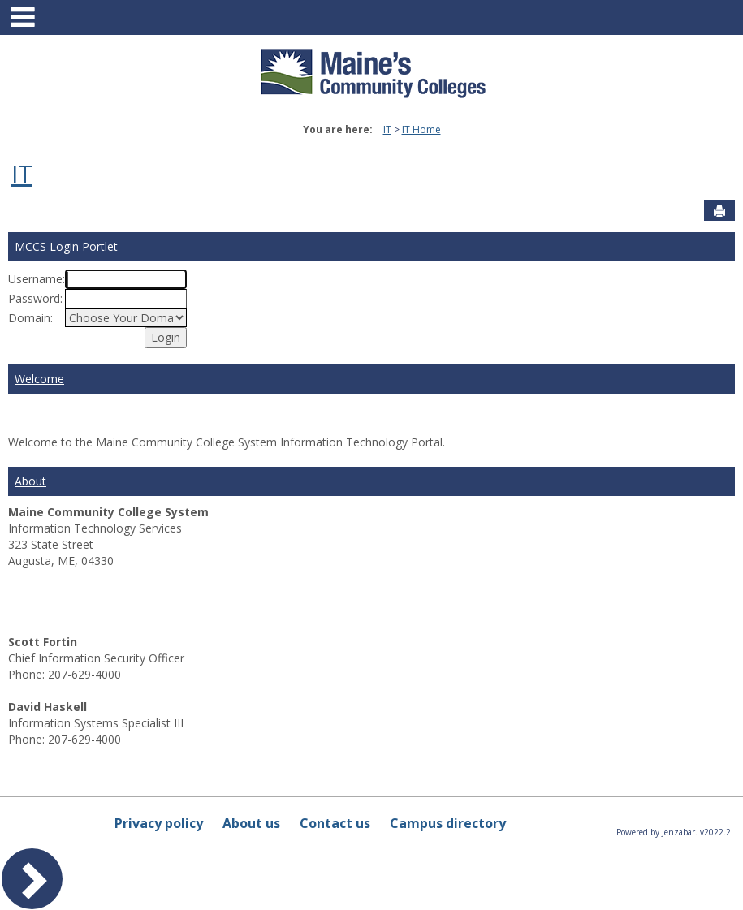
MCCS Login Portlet (66, 246)
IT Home (421, 129)
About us (251, 823)
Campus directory (448, 823)
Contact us (335, 823)
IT (387, 129)
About (30, 481)
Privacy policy (158, 823)
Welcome (39, 378)
